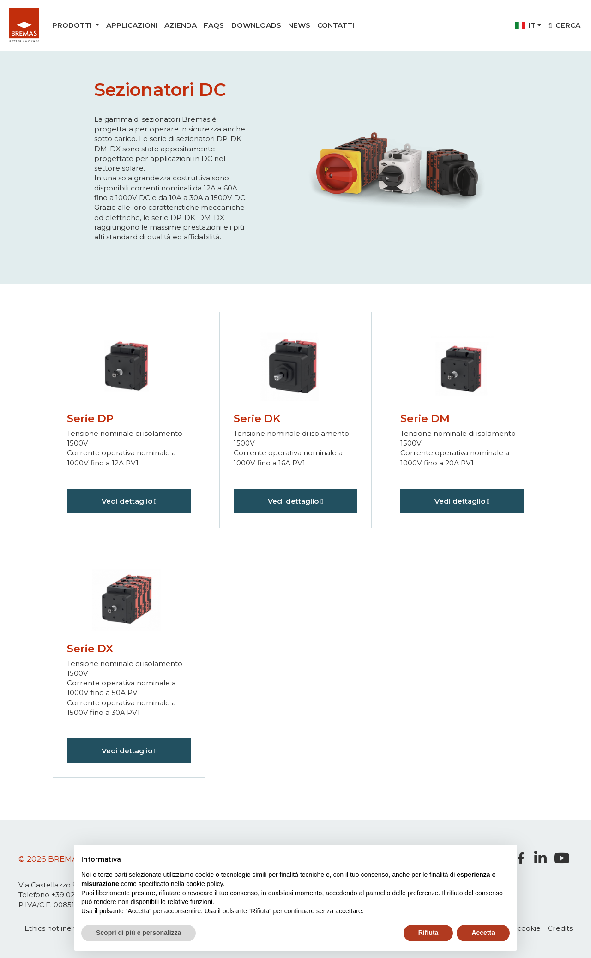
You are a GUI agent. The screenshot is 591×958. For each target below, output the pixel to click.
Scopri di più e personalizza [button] (138, 932)
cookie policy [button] (204, 883)
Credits (560, 928)
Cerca (564, 25)
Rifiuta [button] (428, 932)
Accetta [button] (483, 932)
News (299, 25)
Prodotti (73, 25)
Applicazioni (131, 25)
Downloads (256, 25)
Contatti (335, 25)
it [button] (525, 25)
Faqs (214, 25)
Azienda (180, 25)
